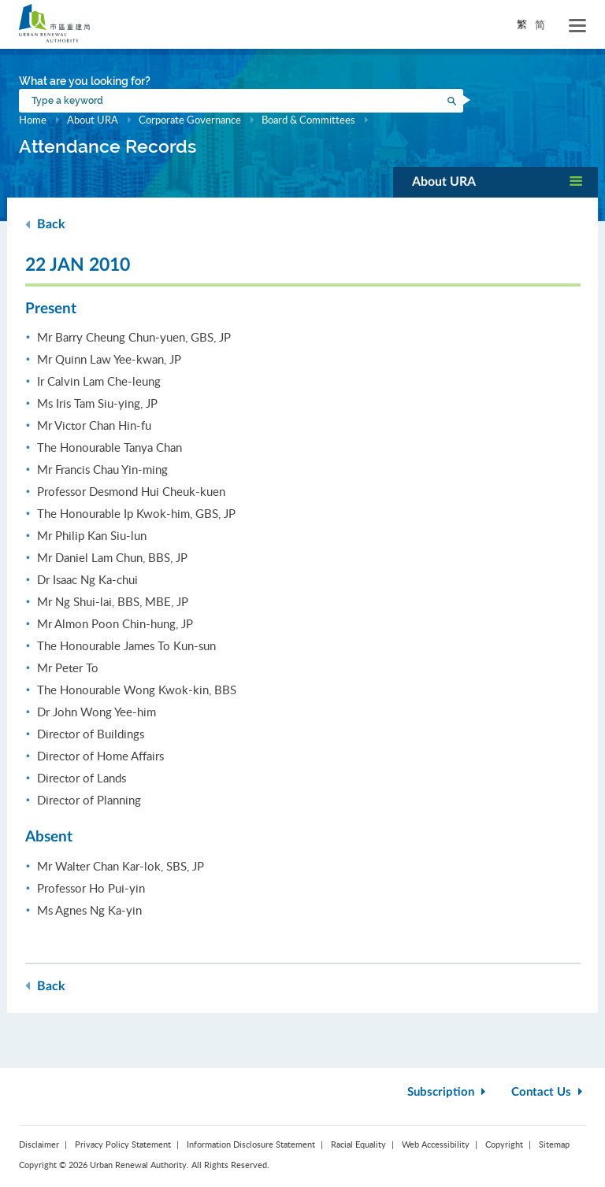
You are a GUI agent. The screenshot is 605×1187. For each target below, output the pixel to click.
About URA (92, 120)
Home (32, 120)
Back (45, 224)
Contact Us (548, 1092)
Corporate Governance (190, 120)
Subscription (448, 1092)
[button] (495, 182)
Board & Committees (308, 120)
